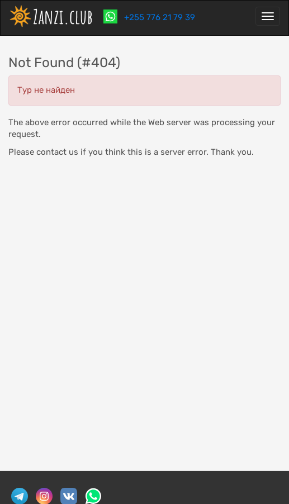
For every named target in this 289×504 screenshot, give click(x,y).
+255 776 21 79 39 (158, 17)
